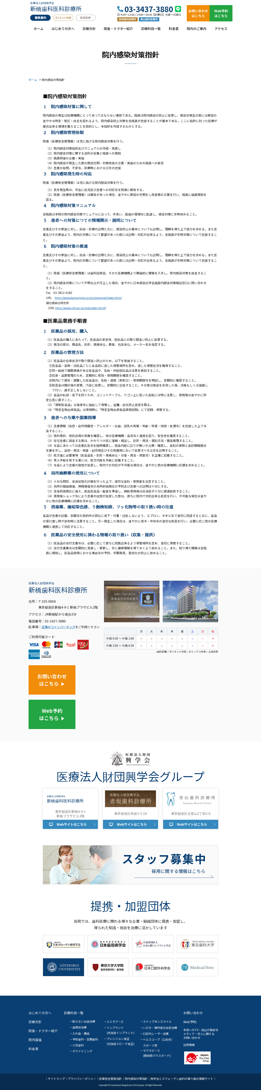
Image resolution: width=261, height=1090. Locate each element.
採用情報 (189, 1045)
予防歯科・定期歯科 (85, 1039)
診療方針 (89, 31)
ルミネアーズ (115, 1021)
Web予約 (190, 1021)
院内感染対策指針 (136, 1079)
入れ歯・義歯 (81, 1033)
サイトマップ (56, 1079)
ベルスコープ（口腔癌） (158, 1039)
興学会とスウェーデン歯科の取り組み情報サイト (181, 1079)
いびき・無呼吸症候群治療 (160, 1028)
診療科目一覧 (151, 31)
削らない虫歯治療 (83, 1021)
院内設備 (35, 1039)
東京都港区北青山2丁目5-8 (190, 813)
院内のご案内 (196, 31)
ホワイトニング (82, 1051)
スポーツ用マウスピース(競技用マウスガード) (157, 1050)
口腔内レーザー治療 (156, 1034)
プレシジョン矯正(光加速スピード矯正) (120, 1041)
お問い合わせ (193, 1012)
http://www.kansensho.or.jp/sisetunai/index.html (88, 298)
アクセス (221, 31)
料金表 (174, 31)
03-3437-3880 (148, 8)
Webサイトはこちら (72, 824)
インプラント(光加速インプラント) (120, 1030)
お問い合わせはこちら (198, 13)
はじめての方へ (63, 31)
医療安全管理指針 (110, 1079)
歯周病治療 (79, 1027)
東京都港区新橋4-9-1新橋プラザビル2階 (70, 813)
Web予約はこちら (221, 13)
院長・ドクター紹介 (118, 31)
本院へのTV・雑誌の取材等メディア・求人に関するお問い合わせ (200, 1034)
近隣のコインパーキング (58, 627)
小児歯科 (78, 1045)
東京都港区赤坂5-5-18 (130, 813)
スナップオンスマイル (157, 1021)
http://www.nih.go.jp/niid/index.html (80, 308)
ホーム (38, 31)
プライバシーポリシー (82, 1079)
